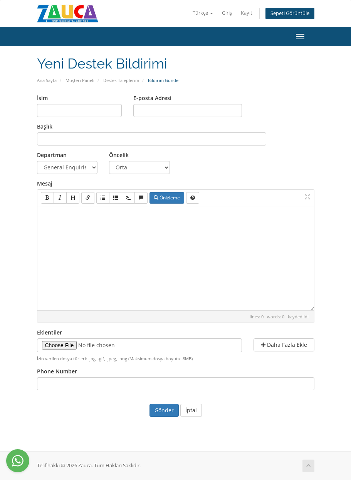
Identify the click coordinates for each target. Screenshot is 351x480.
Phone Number (57, 371)
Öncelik (119, 155)
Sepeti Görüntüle (289, 13)
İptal (191, 410)
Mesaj (44, 183)
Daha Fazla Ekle (284, 344)
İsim (42, 98)
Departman (52, 155)
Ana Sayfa (47, 80)
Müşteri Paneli (79, 80)
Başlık (44, 126)
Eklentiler (49, 332)
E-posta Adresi (152, 98)
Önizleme (167, 197)
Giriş (227, 13)
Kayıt (246, 13)
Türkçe (203, 13)
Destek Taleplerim (121, 80)
